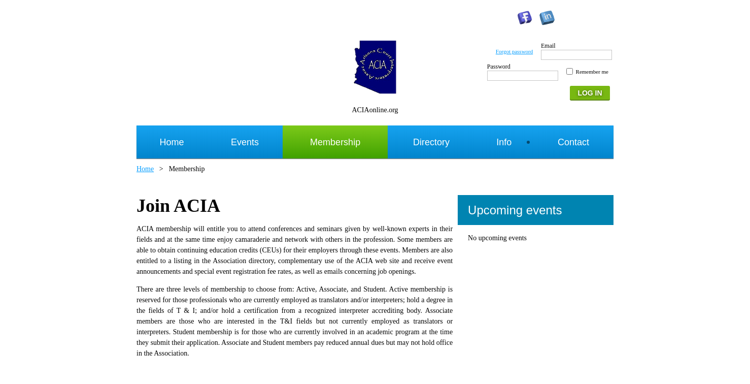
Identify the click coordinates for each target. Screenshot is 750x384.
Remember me (592, 72)
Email (548, 45)
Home (145, 169)
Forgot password (514, 51)
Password (498, 66)
